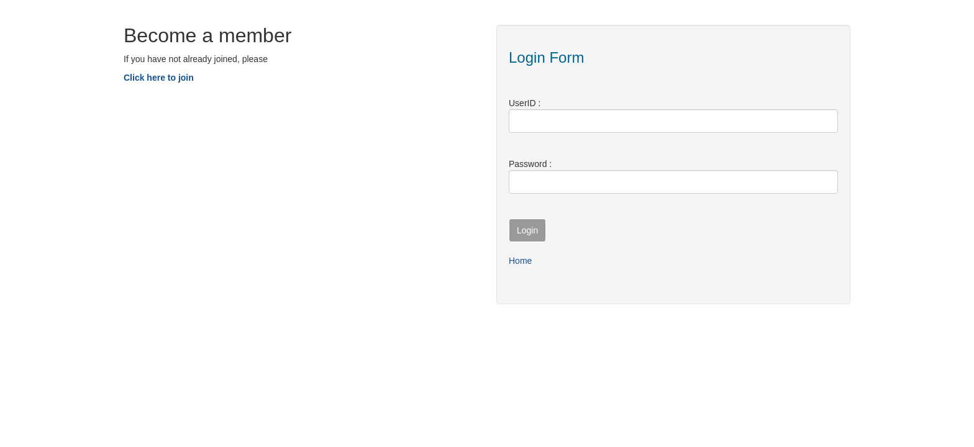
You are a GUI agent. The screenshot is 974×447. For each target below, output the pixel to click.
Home (520, 261)
